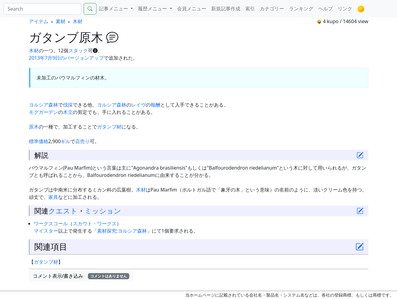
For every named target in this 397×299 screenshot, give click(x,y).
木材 (77, 21)
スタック (78, 50)
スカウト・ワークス (95, 223)
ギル (65, 141)
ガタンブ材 (109, 126)
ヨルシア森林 (43, 104)
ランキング (301, 8)
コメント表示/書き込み (81, 276)
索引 (250, 8)
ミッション (103, 211)
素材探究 (107, 230)
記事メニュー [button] (114, 8)
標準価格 (38, 141)
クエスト (63, 211)
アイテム (38, 21)
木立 (68, 112)
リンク (345, 8)
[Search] (42, 9)
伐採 (68, 104)
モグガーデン (43, 112)
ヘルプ (325, 8)
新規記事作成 (225, 8)
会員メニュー (191, 8)
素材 (60, 21)
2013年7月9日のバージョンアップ (66, 58)
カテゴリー (272, 8)
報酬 (155, 104)
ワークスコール (51, 223)
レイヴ (138, 104)
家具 (53, 197)
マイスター (46, 230)
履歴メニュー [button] (153, 8)
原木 (34, 126)
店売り (82, 141)
